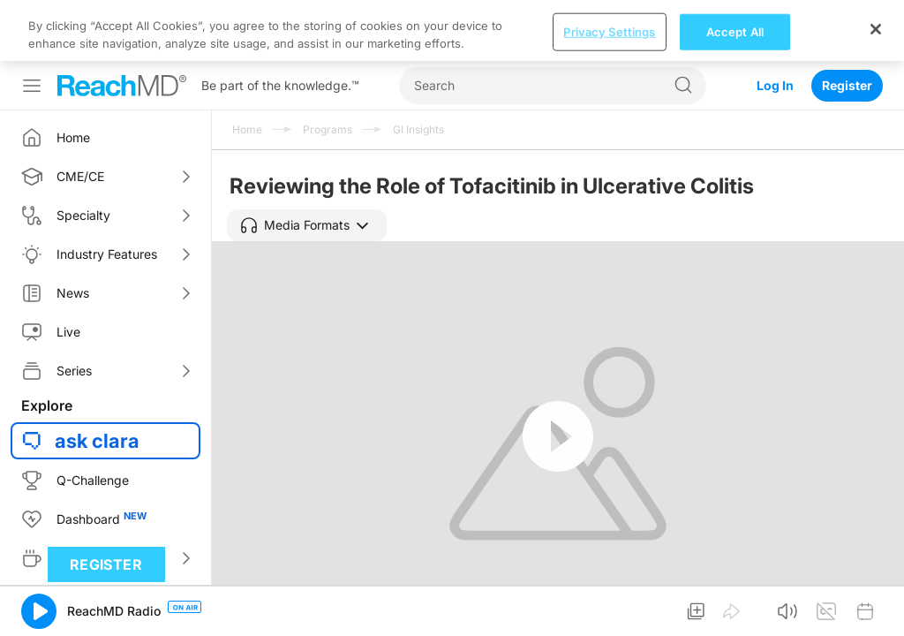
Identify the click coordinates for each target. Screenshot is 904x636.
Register (847, 85)
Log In (775, 85)
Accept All (735, 31)
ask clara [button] (97, 440)
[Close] (875, 29)
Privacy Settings (609, 31)
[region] (452, 30)
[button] (307, 225)
